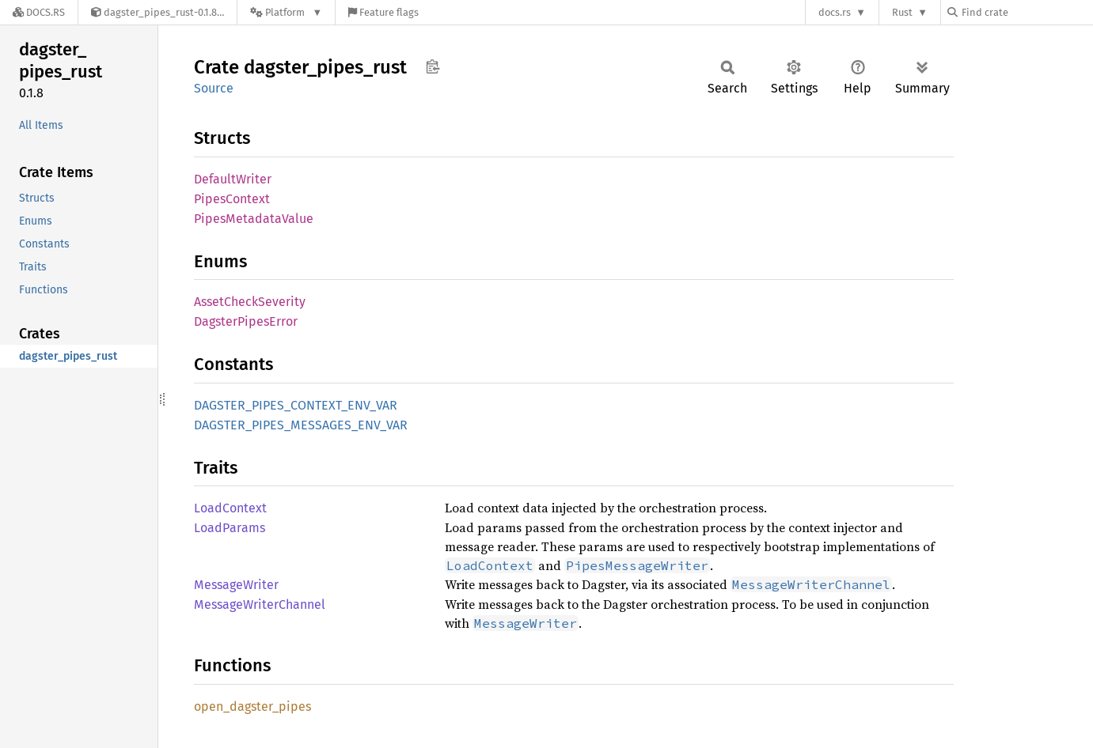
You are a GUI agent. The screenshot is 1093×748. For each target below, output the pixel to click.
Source (213, 88)
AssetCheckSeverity (250, 301)
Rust (902, 12)
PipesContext (232, 198)
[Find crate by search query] (1026, 12)
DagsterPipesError (246, 321)
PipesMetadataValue (253, 218)
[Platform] (286, 12)
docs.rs (834, 12)
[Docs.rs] (39, 12)
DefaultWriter (232, 179)
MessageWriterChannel (259, 604)
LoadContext (230, 508)
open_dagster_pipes (252, 706)
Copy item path (432, 66)
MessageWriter (236, 584)
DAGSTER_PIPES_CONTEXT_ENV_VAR (295, 405)
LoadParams (229, 527)
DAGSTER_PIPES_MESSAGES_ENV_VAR (301, 425)
